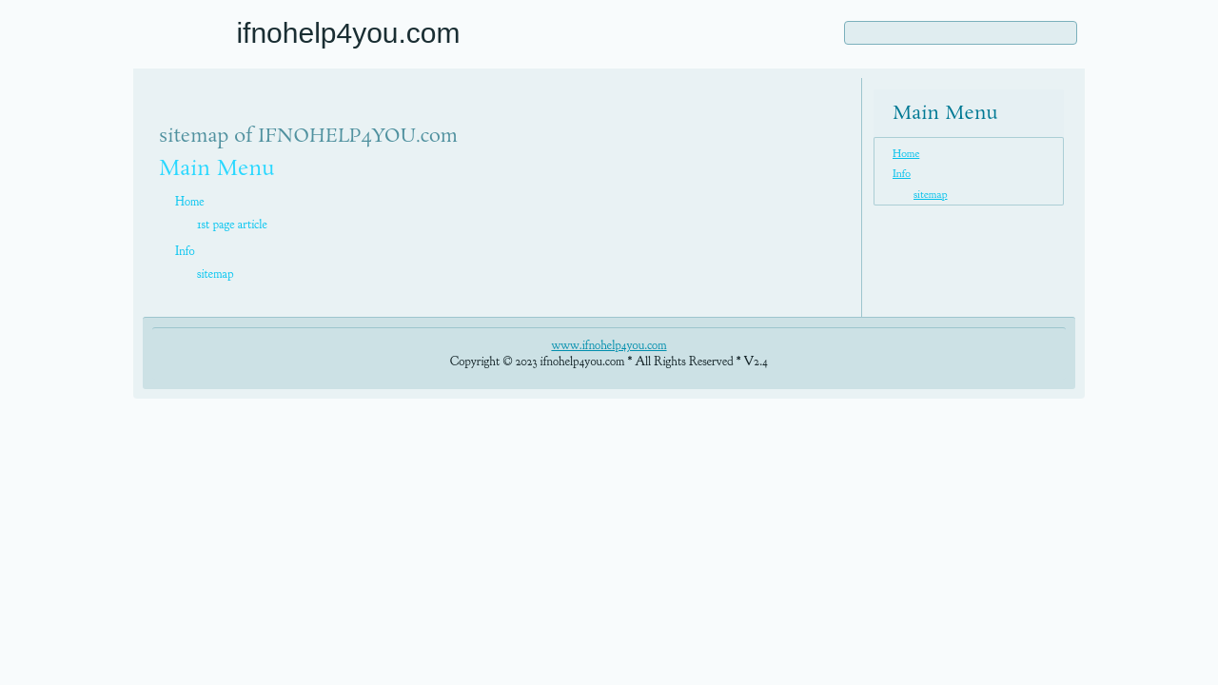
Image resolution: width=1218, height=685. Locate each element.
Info (185, 251)
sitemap (215, 274)
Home (190, 201)
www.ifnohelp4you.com (608, 345)
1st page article (232, 224)
